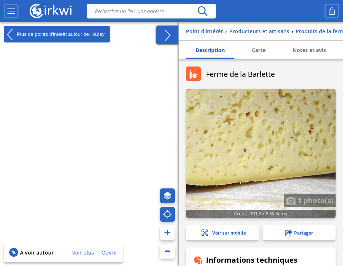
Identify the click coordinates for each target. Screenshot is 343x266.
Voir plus (83, 252)
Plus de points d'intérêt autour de (54, 34)
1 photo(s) (310, 200)
